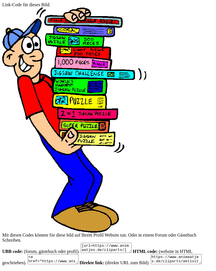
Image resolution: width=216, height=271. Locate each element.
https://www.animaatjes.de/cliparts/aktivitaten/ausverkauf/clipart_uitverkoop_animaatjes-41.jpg (184, 262)
